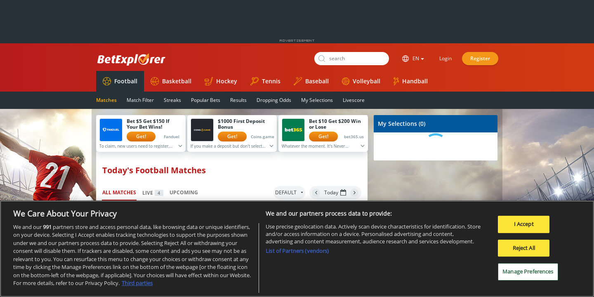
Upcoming (184, 192)
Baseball (311, 81)
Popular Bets (205, 100)
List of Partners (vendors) (297, 251)
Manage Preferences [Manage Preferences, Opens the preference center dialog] (527, 272)
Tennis (265, 81)
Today (335, 192)
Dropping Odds (274, 100)
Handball (411, 81)
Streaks (172, 100)
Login (445, 58)
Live (152, 192)
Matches (106, 100)
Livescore (354, 100)
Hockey (221, 81)
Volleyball (361, 81)
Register (480, 58)
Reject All (524, 248)
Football (120, 81)
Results (238, 100)
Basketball (171, 81)
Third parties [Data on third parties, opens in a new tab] (137, 284)
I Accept (524, 225)
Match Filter (140, 100)
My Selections (317, 100)
